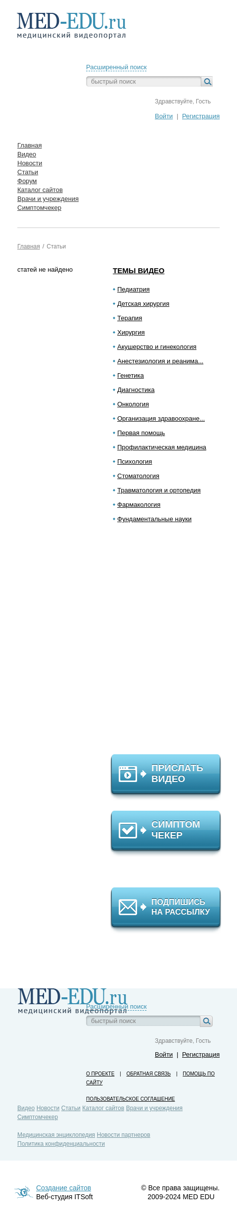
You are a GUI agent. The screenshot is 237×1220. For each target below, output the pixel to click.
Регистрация (201, 116)
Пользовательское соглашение (130, 1099)
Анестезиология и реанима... (160, 361)
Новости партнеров (123, 1134)
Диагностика (135, 389)
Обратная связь (148, 1073)
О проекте (100, 1073)
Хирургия (131, 332)
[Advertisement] (170, 643)
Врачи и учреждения (154, 1108)
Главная (28, 246)
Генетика (130, 375)
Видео (26, 1108)
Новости (48, 1108)
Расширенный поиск (116, 67)
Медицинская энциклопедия (56, 1134)
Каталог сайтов (103, 1108)
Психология (134, 461)
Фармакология (138, 504)
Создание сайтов (63, 1188)
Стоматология (138, 476)
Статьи (56, 246)
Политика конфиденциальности (61, 1143)
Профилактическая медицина (161, 447)
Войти (164, 116)
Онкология (133, 404)
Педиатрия (133, 289)
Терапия (129, 318)
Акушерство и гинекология (156, 346)
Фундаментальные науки (154, 519)
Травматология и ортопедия (159, 490)
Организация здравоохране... (161, 418)
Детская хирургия (143, 303)
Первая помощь (141, 433)
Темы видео (139, 270)
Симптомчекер (37, 1117)
